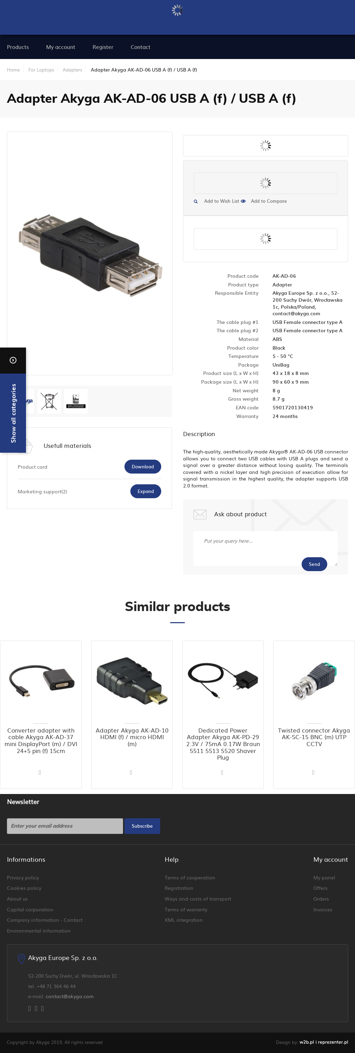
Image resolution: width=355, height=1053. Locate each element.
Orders (321, 898)
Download (143, 466)
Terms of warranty (186, 909)
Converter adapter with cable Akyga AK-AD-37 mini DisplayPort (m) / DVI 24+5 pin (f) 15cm (41, 741)
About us (17, 898)
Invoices (322, 909)
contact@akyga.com (70, 996)
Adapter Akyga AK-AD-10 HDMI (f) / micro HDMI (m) (132, 737)
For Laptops (41, 69)
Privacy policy (23, 877)
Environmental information (39, 930)
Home (13, 69)
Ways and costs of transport (198, 898)
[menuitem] (60, 47)
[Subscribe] (142, 826)
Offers (320, 887)
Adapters (72, 69)
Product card (32, 466)
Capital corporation (30, 909)
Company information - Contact (45, 919)
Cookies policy (24, 887)
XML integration (184, 919)
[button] (40, 772)
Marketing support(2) (42, 491)
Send (314, 564)
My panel (324, 877)
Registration (179, 887)
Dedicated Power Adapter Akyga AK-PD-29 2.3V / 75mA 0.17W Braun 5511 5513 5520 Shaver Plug (223, 744)
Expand (146, 491)
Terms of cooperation (190, 877)
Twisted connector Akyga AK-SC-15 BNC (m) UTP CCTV (314, 737)
